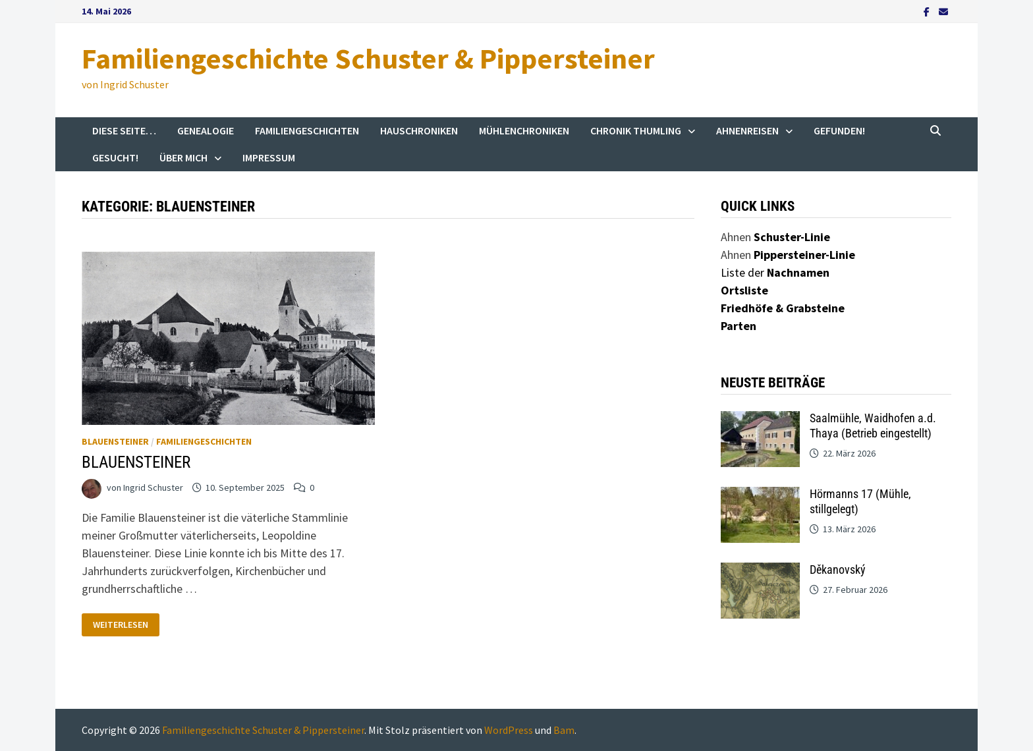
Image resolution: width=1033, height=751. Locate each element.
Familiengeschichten (307, 130)
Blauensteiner (115, 441)
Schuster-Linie (792, 236)
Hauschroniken (419, 130)
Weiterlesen (125, 621)
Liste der (775, 272)
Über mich (183, 157)
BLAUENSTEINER (136, 462)
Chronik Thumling (635, 130)
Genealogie (205, 130)
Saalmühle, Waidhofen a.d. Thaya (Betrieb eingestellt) (873, 425)
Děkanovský (838, 569)
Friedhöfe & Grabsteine (783, 308)
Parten (738, 325)
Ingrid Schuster (153, 487)
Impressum (268, 157)
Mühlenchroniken (524, 130)
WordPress (508, 730)
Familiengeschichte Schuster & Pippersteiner (368, 58)
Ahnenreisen (747, 130)
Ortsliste (744, 290)
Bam (563, 730)
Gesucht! (115, 157)
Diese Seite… (124, 130)
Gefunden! (839, 130)
